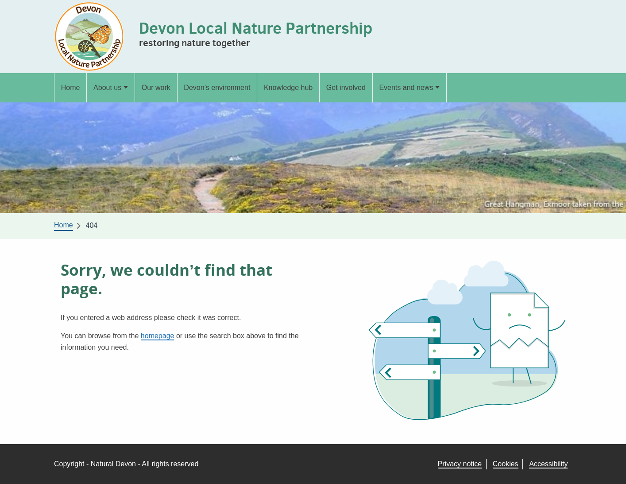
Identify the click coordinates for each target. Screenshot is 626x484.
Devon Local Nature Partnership (255, 27)
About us (107, 87)
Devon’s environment (217, 87)
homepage (157, 336)
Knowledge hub (288, 87)
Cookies (505, 464)
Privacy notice (460, 464)
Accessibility (548, 464)
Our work (156, 87)
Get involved (346, 87)
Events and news (406, 87)
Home (70, 87)
